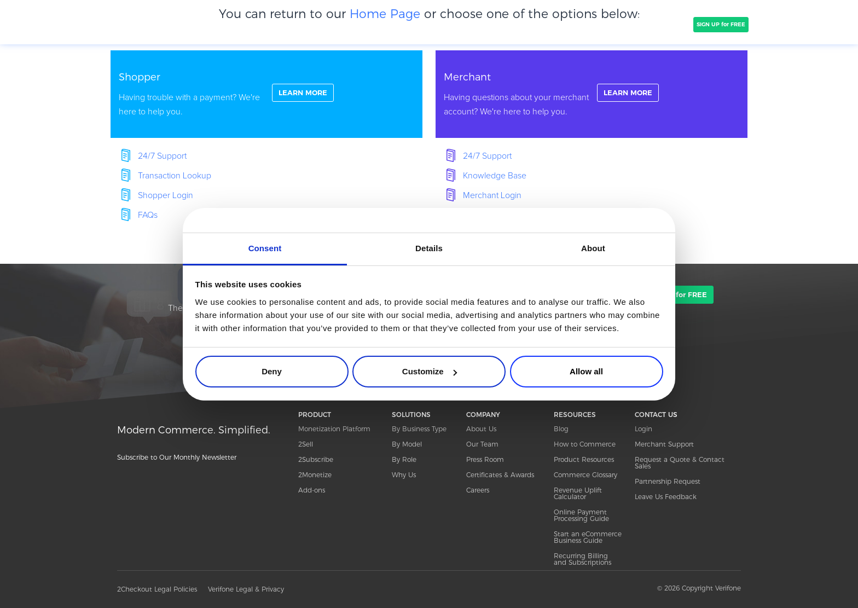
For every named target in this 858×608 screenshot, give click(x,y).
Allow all (586, 371)
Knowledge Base (494, 175)
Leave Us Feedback (666, 497)
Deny (272, 371)
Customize (429, 371)
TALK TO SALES (663, 24)
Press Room (485, 459)
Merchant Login (492, 195)
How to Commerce (585, 444)
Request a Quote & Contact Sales (679, 462)
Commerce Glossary (585, 475)
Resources (603, 24)
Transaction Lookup (174, 175)
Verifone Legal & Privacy (246, 589)
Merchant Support (664, 444)
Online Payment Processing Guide (581, 515)
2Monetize (315, 475)
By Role (404, 459)
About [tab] (593, 248)
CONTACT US (656, 414)
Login (643, 429)
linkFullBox (266, 94)
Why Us (404, 475)
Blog (561, 429)
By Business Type (419, 429)
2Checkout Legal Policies (157, 589)
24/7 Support (162, 156)
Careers (477, 490)
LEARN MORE (305, 94)
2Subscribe (315, 459)
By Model (407, 444)
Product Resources (584, 459)
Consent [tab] (265, 248)
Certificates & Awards (500, 475)
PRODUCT (214, 24)
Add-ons (311, 490)
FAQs (148, 215)
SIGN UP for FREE (721, 24)
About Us (481, 429)
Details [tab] (429, 248)
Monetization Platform (334, 429)
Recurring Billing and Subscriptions (582, 559)
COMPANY (355, 24)
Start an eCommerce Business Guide (588, 537)
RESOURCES (575, 414)
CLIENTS (310, 24)
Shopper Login (165, 195)
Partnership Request (667, 481)
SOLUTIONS (264, 24)
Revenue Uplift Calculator (578, 493)
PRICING (400, 24)
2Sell (305, 444)
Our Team (482, 444)
